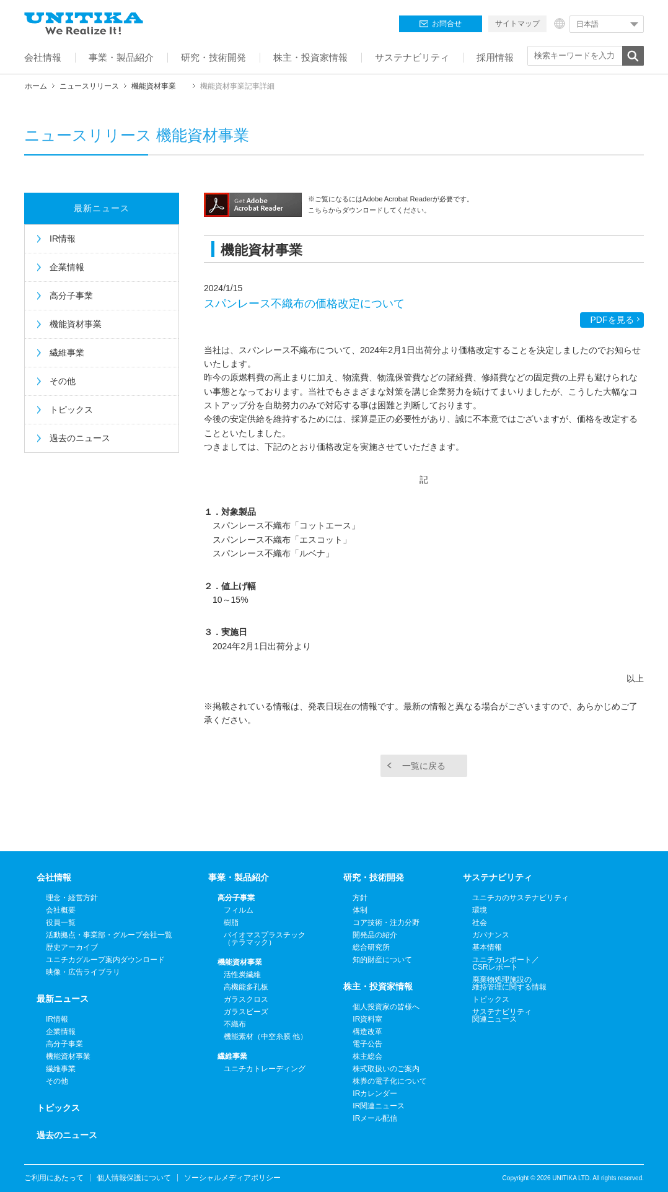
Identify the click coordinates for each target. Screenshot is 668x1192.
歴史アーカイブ (72, 947)
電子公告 (367, 1044)
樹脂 (231, 922)
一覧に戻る (424, 766)
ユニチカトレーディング (264, 1068)
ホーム (36, 86)
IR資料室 (367, 1019)
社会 (479, 922)
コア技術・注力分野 (386, 922)
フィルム (238, 910)
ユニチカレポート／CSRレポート (505, 963)
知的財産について (382, 959)
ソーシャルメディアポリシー (232, 1177)
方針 (360, 897)
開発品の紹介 (375, 935)
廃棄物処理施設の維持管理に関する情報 (509, 983)
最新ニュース (102, 208)
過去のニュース (80, 438)
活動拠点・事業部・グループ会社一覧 (109, 935)
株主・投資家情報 (378, 986)
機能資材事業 (153, 86)
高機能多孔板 (246, 987)
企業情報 (67, 267)
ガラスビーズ (246, 1011)
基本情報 (487, 947)
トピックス (71, 409)
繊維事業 (67, 352)
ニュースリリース (89, 86)
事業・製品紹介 (238, 877)
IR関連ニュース (379, 1106)
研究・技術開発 (373, 877)
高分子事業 (71, 295)
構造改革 (367, 1031)
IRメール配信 (375, 1118)
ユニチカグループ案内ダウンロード (105, 959)
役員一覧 (61, 922)
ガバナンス (490, 935)
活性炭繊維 (242, 974)
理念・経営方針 (72, 897)
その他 (63, 381)
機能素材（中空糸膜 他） (265, 1036)
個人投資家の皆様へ (386, 1006)
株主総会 (367, 1056)
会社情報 (54, 877)
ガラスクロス (246, 999)
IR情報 (63, 238)
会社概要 (61, 910)
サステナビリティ (497, 877)
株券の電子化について (390, 1081)
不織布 (235, 1024)
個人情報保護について (134, 1177)
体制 (360, 910)
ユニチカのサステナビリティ (520, 897)
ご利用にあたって (54, 1177)
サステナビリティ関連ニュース (502, 1015)
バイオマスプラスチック (264, 939)
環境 (479, 910)
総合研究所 (371, 947)
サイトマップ (517, 23)
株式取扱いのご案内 (386, 1068)
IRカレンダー (375, 1093)
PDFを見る (612, 320)
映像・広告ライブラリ (83, 972)
